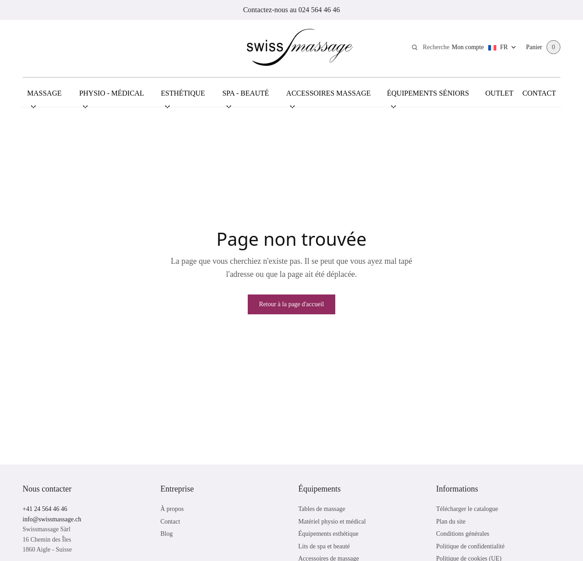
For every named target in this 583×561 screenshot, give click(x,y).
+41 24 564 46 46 (45, 509)
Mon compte (467, 47)
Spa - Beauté (245, 98)
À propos (172, 509)
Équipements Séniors (428, 98)
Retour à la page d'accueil (291, 304)
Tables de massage (321, 509)
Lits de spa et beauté (324, 546)
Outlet (500, 93)
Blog (167, 533)
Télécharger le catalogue (467, 509)
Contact (539, 93)
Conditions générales (463, 533)
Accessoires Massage (328, 98)
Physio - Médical (111, 98)
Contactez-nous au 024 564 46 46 (291, 10)
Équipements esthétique (328, 533)
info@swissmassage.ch (52, 519)
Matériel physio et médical (332, 521)
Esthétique (183, 98)
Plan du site (451, 521)
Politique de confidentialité (470, 546)
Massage (44, 98)
